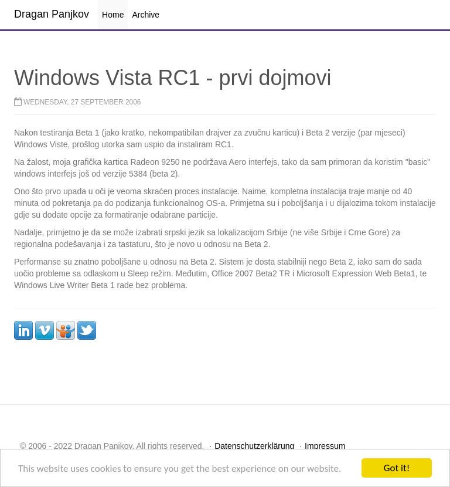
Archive (145, 14)
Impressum (325, 446)
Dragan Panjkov (51, 14)
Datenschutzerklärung (254, 446)
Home (113, 14)
